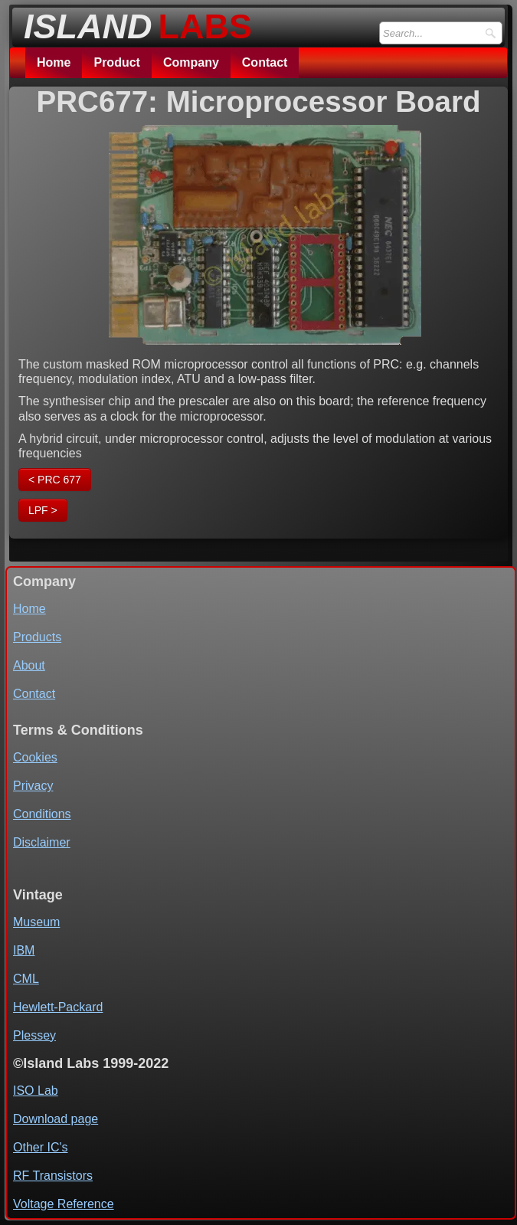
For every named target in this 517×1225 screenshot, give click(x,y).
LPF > (42, 510)
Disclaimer (41, 842)
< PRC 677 (54, 479)
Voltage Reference (63, 1203)
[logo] (133, 22)
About (29, 665)
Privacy (33, 785)
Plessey (34, 1035)
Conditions (42, 813)
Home (53, 62)
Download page (55, 1118)
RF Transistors (53, 1175)
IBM (23, 950)
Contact (265, 62)
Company (191, 62)
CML (26, 978)
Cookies (35, 757)
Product (116, 62)
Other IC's (40, 1147)
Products (37, 637)
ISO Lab (35, 1090)
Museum (36, 922)
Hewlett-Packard (58, 1007)
